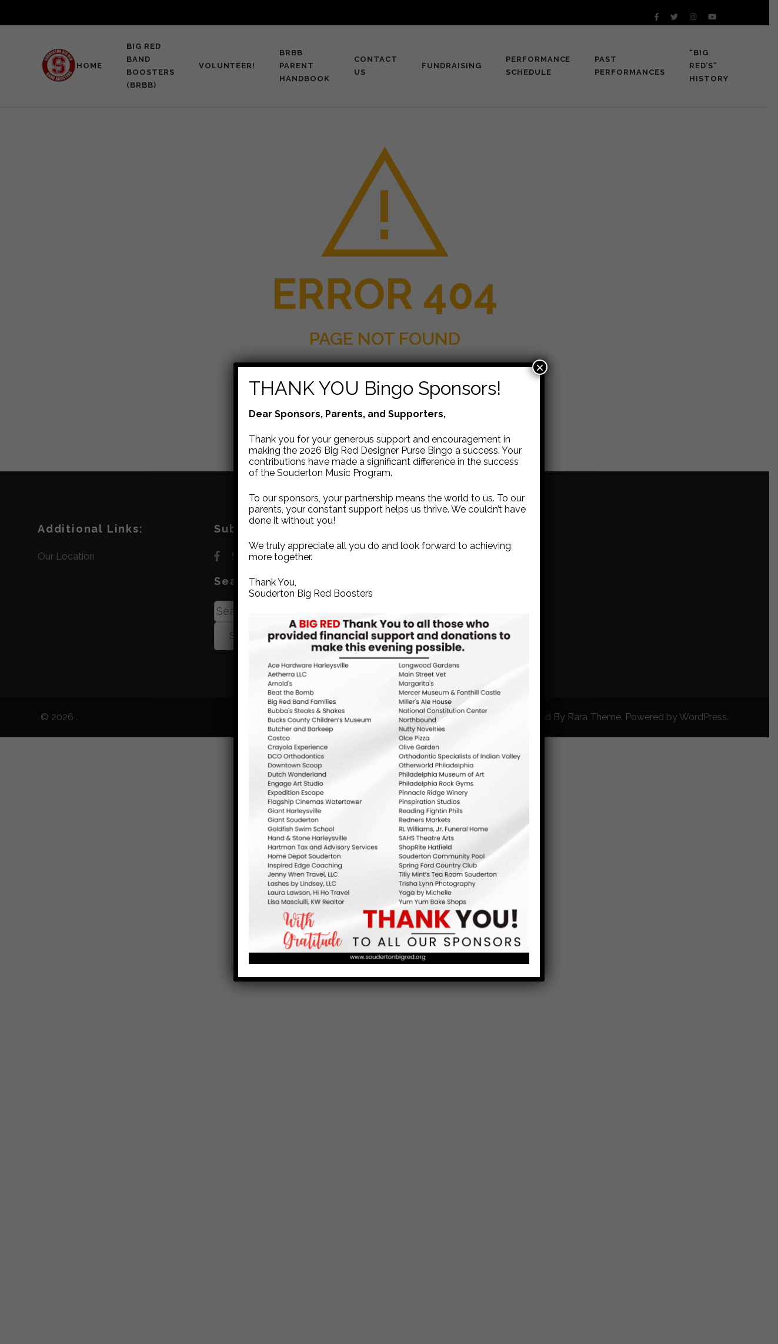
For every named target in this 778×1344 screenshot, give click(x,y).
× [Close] (540, 367)
